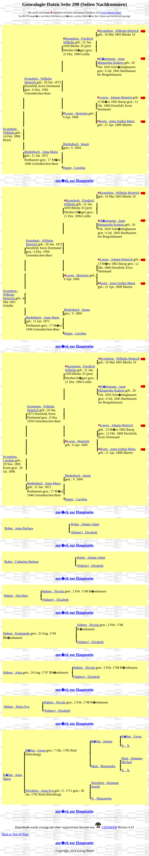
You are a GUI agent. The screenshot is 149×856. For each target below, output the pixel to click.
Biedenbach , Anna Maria (41, 152)
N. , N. (125, 745)
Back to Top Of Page (15, 834)
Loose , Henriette (76, 113)
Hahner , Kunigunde (16, 633)
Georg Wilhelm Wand (110, 12)
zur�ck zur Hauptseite (75, 181)
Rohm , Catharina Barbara (21, 561)
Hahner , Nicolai (53, 591)
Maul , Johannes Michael (131, 760)
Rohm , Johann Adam (85, 524)
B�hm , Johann (101, 741)
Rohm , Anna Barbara (18, 528)
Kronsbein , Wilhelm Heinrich (118, 31)
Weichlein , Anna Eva (39, 790)
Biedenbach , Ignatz (76, 144)
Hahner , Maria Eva (16, 706)
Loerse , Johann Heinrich (115, 97)
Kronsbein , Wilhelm (10, 130)
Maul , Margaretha (103, 766)
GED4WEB (109, 827)
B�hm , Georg (131, 736)
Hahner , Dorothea (16, 595)
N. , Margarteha (101, 798)
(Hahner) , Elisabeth (84, 532)
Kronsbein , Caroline (10, 458)
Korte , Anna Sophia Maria (116, 121)
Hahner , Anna (13, 672)
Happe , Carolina (74, 168)
